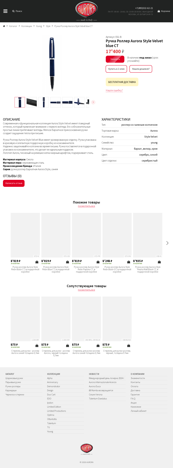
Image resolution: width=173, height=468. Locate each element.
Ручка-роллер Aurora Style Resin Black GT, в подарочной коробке (117, 269)
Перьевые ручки (13, 382)
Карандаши (11, 390)
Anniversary (52, 382)
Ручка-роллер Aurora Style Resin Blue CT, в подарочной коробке (55, 269)
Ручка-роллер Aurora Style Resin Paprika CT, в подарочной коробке (86, 269)
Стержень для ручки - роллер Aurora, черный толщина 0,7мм (56, 353)
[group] (52, 65)
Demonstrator (53, 386)
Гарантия (135, 394)
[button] (93, 102)
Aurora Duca (95, 386)
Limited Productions (56, 411)
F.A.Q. (133, 398)
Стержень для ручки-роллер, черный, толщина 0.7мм (117, 352)
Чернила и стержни (15, 394)
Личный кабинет (139, 411)
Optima (50, 415)
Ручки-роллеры (13, 386)
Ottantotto (52, 419)
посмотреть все (86, 206)
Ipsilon (50, 402)
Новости (94, 374)
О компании (137, 374)
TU (48, 427)
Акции (134, 402)
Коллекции (53, 374)
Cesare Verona (95, 394)
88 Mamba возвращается (101, 390)
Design (50, 390)
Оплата (134, 386)
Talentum (51, 423)
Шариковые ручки (14, 378)
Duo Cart (51, 394)
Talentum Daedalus (98, 398)
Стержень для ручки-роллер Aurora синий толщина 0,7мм (86, 352)
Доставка (135, 390)
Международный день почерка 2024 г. (107, 378)
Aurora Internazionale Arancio (102, 382)
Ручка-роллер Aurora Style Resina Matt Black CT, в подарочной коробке (147, 269)
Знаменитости (138, 378)
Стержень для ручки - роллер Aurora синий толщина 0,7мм (25, 352)
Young (50, 431)
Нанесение (136, 406)
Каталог (10, 374)
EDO (49, 398)
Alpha (49, 378)
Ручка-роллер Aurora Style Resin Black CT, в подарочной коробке (25, 269)
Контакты (135, 382)
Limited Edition (54, 406)
